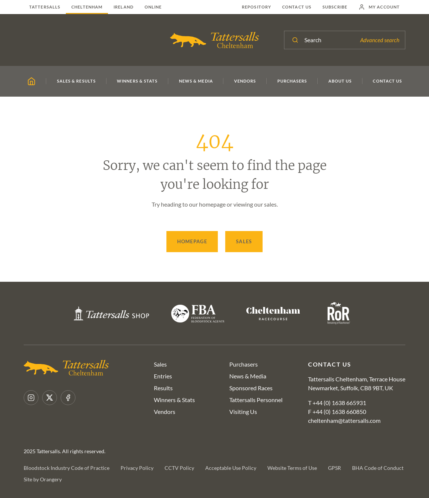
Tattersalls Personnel (256, 399)
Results (163, 387)
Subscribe (334, 6)
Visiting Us (243, 411)
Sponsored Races (251, 387)
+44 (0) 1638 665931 (339, 402)
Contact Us (296, 6)
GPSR (334, 468)
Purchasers (243, 364)
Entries (163, 376)
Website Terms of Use (292, 468)
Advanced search (379, 40)
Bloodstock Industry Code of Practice (66, 468)
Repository (256, 6)
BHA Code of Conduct (377, 468)
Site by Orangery (43, 479)
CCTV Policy (179, 468)
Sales (244, 241)
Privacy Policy (137, 468)
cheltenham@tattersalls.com (344, 420)
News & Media (247, 376)
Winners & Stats (174, 399)
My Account (379, 7)
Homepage (192, 241)
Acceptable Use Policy (230, 468)
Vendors (164, 411)
